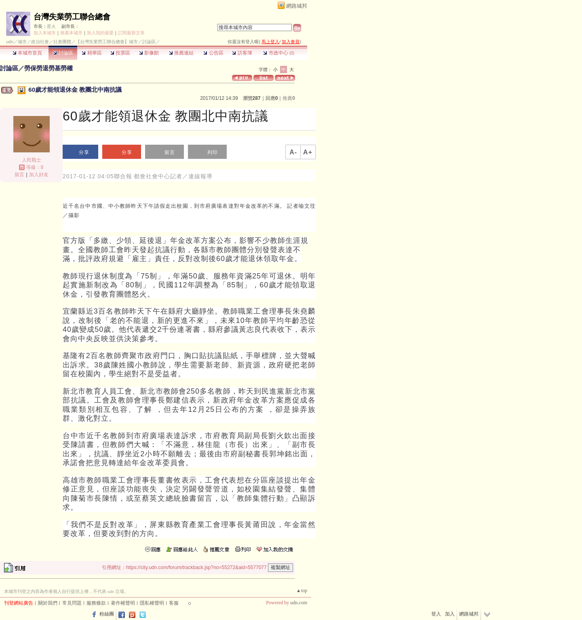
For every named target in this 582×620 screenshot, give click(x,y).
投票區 (120, 53)
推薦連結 (181, 53)
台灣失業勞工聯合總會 (72, 17)
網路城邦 (296, 6)
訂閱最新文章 (131, 32)
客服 (174, 603)
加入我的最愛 (100, 32)
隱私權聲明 (152, 603)
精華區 (91, 53)
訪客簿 (242, 53)
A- (293, 152)
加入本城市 (45, 32)
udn (9, 41)
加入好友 (38, 174)
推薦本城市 (71, 32)
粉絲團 (106, 614)
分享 (84, 152)
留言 (19, 174)
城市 (22, 41)
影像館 (149, 53)
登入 (436, 614)
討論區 (63, 53)
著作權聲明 (123, 603)
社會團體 (62, 41)
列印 (212, 152)
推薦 (289, 98)
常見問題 (72, 603)
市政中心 (278, 53)
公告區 (213, 53)
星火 (51, 26)
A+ (307, 152)
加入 (450, 614)
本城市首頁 (27, 53)
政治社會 (40, 41)
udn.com (298, 602)
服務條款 (96, 603)
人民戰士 (31, 160)
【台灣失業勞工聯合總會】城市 (107, 41)
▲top (301, 590)
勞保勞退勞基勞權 (48, 68)
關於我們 (47, 603)
